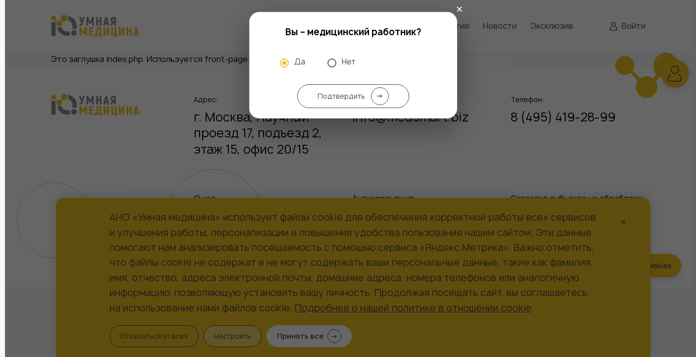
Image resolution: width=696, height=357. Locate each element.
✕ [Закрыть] (459, 9)
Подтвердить (353, 96)
